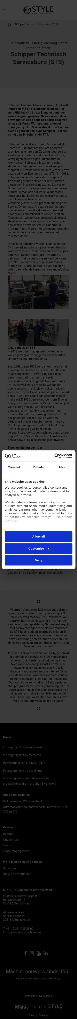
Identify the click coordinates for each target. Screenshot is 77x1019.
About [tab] (63, 467)
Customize (38, 548)
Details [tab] (38, 467)
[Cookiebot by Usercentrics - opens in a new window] (54, 456)
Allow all (38, 536)
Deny (38, 560)
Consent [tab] (14, 467)
